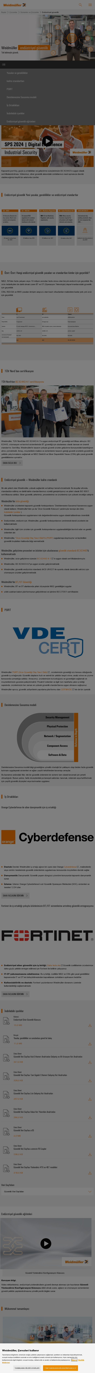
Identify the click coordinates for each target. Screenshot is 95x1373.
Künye (74, 1363)
